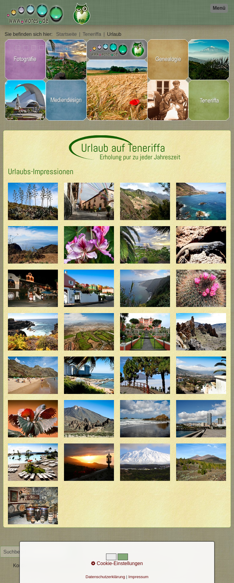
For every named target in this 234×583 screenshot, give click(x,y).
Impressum (138, 576)
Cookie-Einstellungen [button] (117, 563)
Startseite (66, 34)
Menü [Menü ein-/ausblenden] (219, 8)
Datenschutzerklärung (105, 576)
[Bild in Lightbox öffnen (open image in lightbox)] (33, 201)
